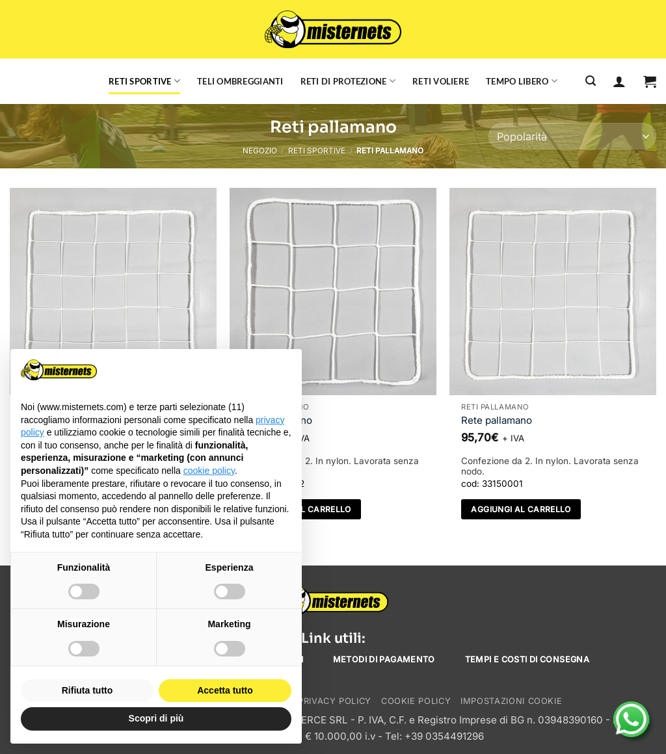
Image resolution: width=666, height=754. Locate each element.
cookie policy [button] (209, 470)
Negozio (260, 150)
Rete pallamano (496, 420)
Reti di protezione (347, 81)
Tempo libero (521, 81)
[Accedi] (619, 81)
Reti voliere (440, 81)
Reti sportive (144, 81)
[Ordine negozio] (572, 136)
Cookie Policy (416, 701)
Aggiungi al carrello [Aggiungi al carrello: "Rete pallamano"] (520, 509)
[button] (649, 81)
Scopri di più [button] (156, 718)
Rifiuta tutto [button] (87, 690)
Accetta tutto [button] (225, 690)
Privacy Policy (334, 701)
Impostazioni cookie (511, 701)
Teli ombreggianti (240, 81)
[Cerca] (590, 81)
